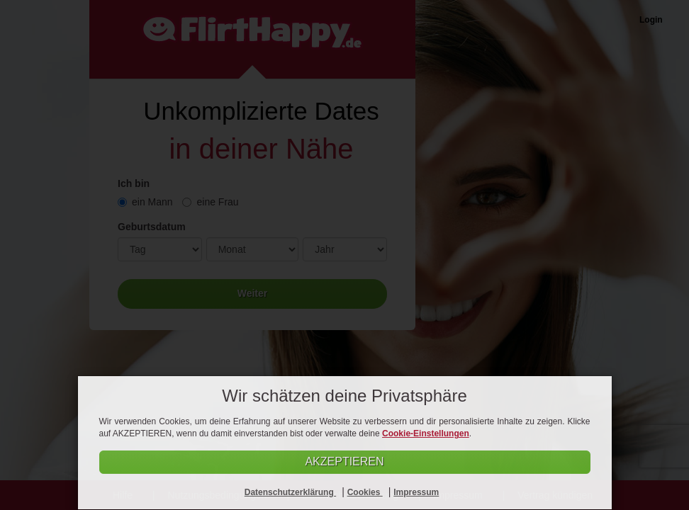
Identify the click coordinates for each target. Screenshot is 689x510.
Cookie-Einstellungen (425, 433)
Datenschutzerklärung (290, 492)
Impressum (416, 492)
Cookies (365, 492)
